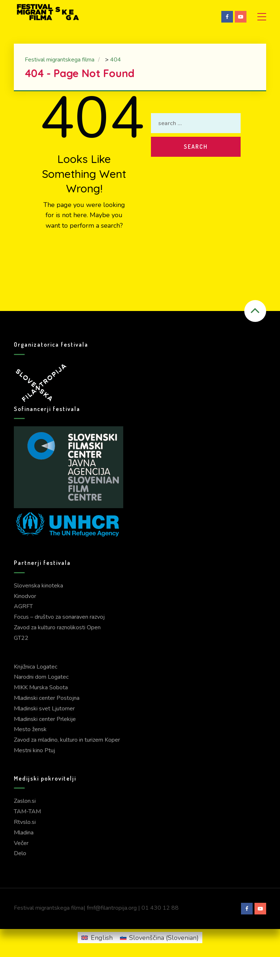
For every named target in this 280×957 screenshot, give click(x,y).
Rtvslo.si (25, 822)
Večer (21, 843)
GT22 (21, 638)
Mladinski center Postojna (46, 698)
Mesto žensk (30, 729)
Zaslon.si (25, 801)
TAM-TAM (27, 812)
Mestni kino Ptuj (34, 750)
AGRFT (23, 606)
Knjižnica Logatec (35, 667)
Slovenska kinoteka (38, 586)
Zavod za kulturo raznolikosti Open (57, 627)
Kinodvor (25, 596)
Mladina (24, 833)
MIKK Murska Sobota (41, 687)
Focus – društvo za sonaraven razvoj (59, 617)
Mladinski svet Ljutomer (44, 709)
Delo (20, 853)
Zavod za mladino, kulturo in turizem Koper (67, 740)
